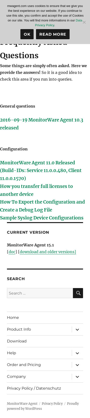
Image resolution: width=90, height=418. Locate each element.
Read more (52, 34)
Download (17, 341)
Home (13, 317)
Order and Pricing (24, 364)
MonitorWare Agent (22, 404)
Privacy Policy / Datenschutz (34, 388)
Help (11, 353)
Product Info (19, 329)
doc (12, 251)
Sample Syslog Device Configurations (42, 218)
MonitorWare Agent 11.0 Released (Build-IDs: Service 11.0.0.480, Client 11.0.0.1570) (41, 170)
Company (16, 376)
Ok (27, 34)
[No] (84, 22)
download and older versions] (48, 251)
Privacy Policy (52, 404)
